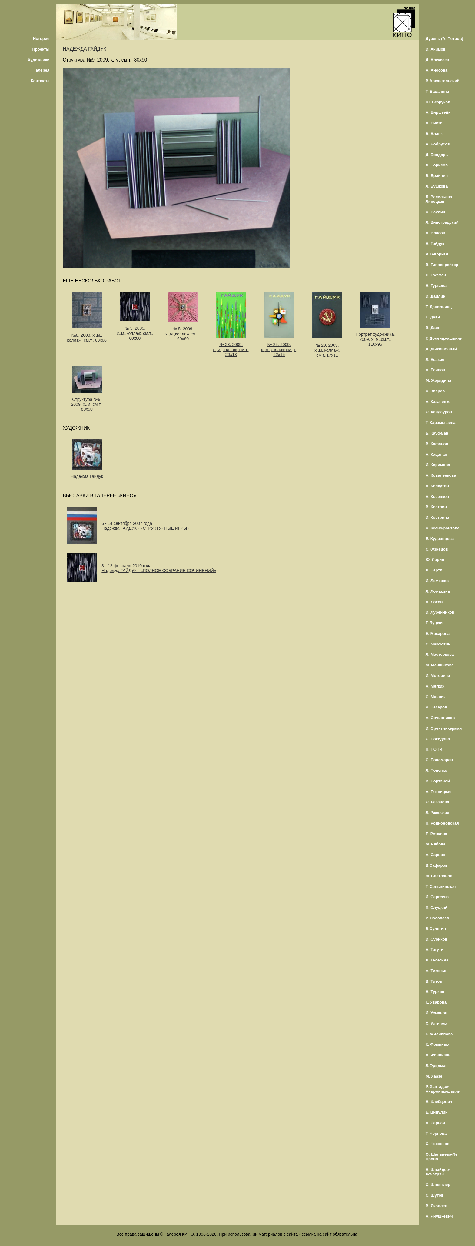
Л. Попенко (436, 770)
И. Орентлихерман (444, 728)
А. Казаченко (438, 401)
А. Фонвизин (438, 1055)
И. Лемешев (437, 580)
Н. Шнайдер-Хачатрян (438, 1171)
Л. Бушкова (437, 186)
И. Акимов (436, 49)
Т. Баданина (437, 91)
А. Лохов (434, 602)
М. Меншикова (440, 665)
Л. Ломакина (438, 591)
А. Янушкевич (439, 1216)
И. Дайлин (436, 296)
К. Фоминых (438, 1044)
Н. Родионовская (442, 823)
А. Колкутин (437, 486)
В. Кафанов (437, 443)
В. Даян (433, 327)
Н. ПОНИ (434, 749)
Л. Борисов (437, 165)
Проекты (40, 49)
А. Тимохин (437, 970)
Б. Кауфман (437, 433)
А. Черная (435, 1123)
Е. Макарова (438, 633)
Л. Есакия (435, 359)
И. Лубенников (440, 612)
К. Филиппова (439, 1034)
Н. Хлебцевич (439, 1101)
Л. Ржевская (437, 812)
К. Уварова (436, 1002)
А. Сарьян (435, 854)
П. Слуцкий (436, 907)
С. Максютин (438, 644)
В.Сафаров (437, 865)
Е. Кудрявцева (440, 538)
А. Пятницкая (439, 791)
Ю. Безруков (438, 102)
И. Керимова (438, 464)
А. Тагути (434, 949)
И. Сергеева (437, 897)
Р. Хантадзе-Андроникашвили (443, 1088)
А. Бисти (434, 123)
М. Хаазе (434, 1076)
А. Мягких (435, 686)
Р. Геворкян (437, 254)
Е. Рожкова (436, 833)
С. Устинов (436, 1023)
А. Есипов (435, 370)
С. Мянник (436, 697)
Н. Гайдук (435, 243)
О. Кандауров (439, 412)
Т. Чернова (436, 1133)
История (41, 38)
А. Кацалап (436, 454)
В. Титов (434, 981)
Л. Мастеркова (440, 654)
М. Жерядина (438, 380)
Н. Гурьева (436, 285)
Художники (39, 60)
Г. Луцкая (434, 623)
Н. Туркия (435, 991)
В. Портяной (438, 781)
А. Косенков (437, 496)
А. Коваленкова (441, 475)
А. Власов (435, 233)
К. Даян (433, 317)
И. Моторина (438, 675)
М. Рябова (436, 844)
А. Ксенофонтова (443, 528)
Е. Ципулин (437, 1112)
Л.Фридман (437, 1065)
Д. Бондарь (437, 154)
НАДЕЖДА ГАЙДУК (84, 49)
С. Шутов (435, 1195)
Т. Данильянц (439, 307)
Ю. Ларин (435, 559)
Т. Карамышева (441, 422)
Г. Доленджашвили (444, 338)
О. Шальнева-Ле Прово (442, 1156)
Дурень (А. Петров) (444, 38)
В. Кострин (436, 507)
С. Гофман (436, 275)
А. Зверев (435, 391)
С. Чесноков (438, 1143)
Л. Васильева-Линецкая (439, 199)
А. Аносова (437, 70)
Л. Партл (434, 570)
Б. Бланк (434, 133)
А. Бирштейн (438, 112)
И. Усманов (436, 1013)
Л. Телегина (437, 960)
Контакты (40, 80)
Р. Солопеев (437, 918)
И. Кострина (437, 517)
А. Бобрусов (438, 144)
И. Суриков (436, 939)
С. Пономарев (439, 760)
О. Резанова (437, 802)
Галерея (41, 70)
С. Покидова (438, 739)
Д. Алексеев (437, 60)
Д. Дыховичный (441, 349)
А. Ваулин (435, 212)
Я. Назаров (436, 707)
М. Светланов (439, 876)
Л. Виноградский (442, 222)
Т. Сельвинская (441, 886)
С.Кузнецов (437, 549)
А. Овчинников (440, 717)
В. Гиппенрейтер (442, 264)
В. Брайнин (437, 175)
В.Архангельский (443, 80)
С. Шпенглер (438, 1184)
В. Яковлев (436, 1206)
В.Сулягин (436, 928)
